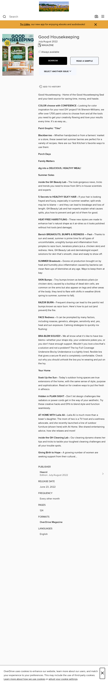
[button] (53, 61)
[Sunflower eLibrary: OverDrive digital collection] (54, 6)
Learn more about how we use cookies (24, 679)
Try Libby (25, 24)
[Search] (4, 16)
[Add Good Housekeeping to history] (50, 87)
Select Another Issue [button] (57, 71)
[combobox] (47, 16)
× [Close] (102, 673)
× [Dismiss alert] (95, 25)
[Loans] (96, 17)
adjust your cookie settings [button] (63, 679)
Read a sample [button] (84, 61)
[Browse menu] (103, 17)
